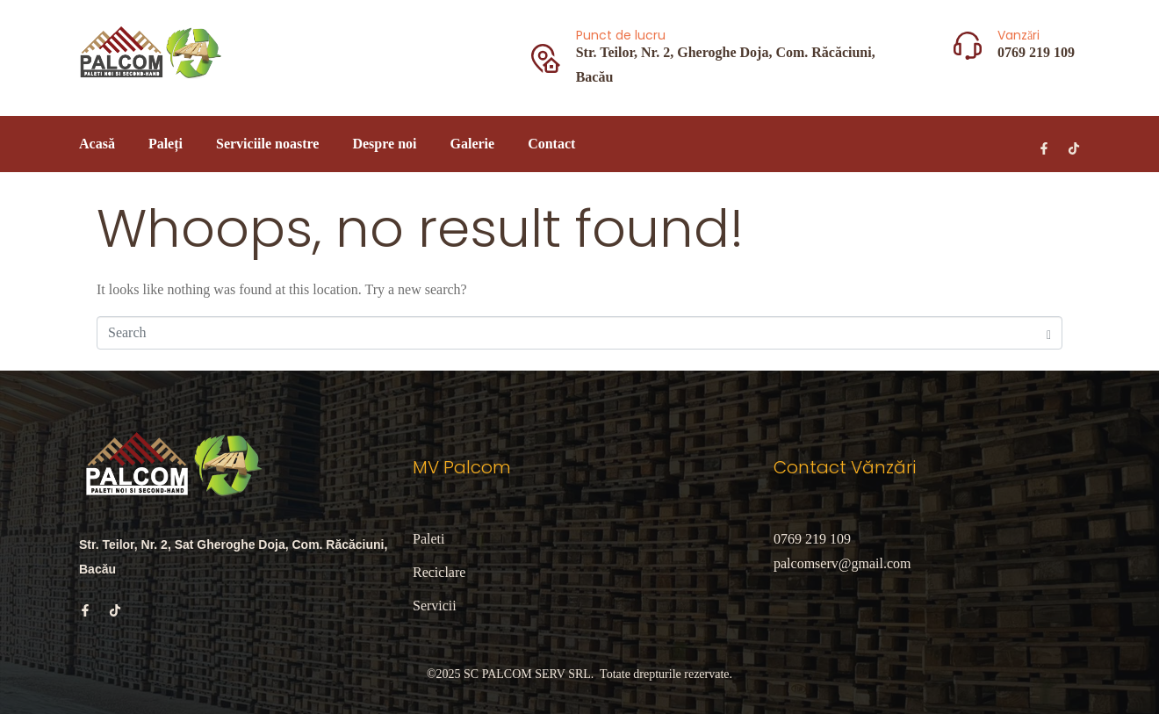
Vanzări (1018, 35)
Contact (551, 143)
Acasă (97, 143)
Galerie (472, 143)
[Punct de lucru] (545, 58)
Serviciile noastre (267, 143)
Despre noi (384, 143)
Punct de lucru (621, 35)
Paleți (165, 143)
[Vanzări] (968, 46)
